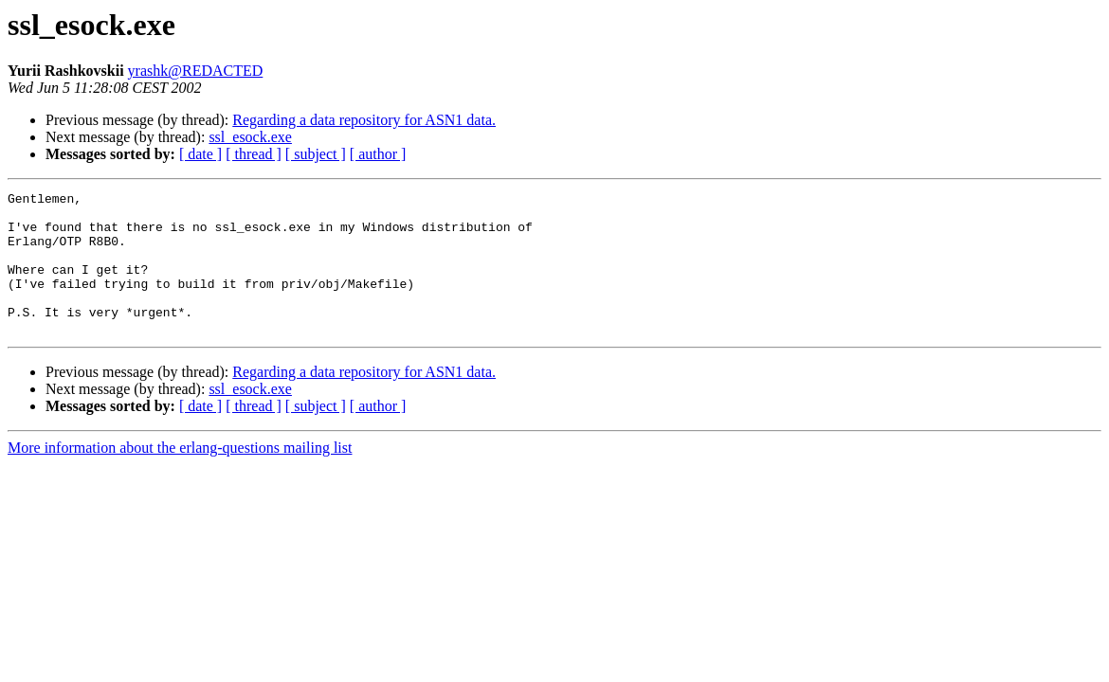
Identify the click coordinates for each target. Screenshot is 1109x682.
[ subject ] (315, 154)
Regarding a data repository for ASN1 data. (364, 120)
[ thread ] (254, 154)
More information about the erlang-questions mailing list (180, 476)
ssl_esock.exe (250, 137)
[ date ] (200, 154)
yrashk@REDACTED (196, 71)
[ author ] (378, 154)
